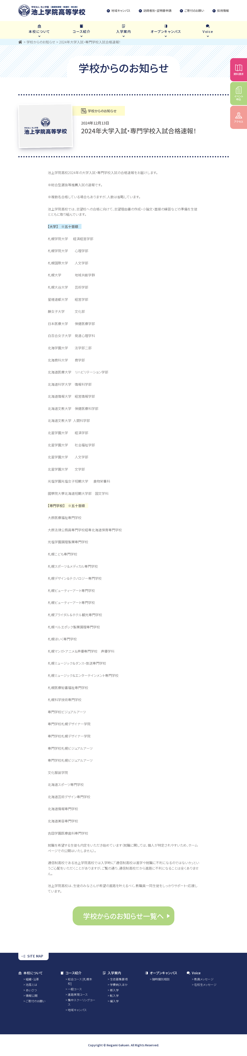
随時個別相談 (161, 979)
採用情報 (220, 10)
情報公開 (31, 995)
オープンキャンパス (161, 973)
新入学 (114, 990)
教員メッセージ (204, 979)
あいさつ (31, 990)
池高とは (31, 984)
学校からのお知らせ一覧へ (123, 916)
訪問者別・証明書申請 (155, 10)
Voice (194, 973)
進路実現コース (78, 994)
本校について (30, 973)
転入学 (114, 995)
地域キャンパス (118, 10)
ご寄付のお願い (192, 10)
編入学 (114, 1001)
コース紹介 (70, 973)
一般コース (75, 989)
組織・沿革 (32, 979)
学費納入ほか (119, 984)
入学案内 (112, 973)
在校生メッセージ (205, 984)
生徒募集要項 (119, 979)
